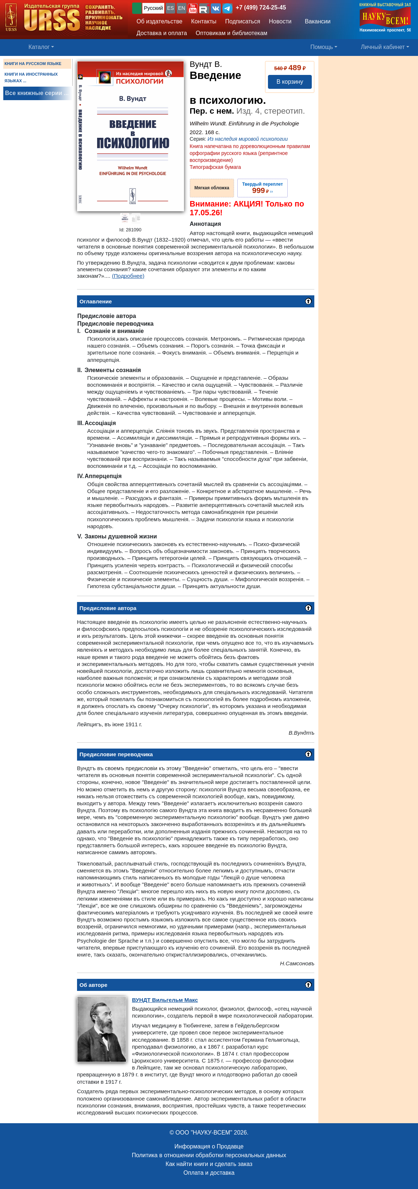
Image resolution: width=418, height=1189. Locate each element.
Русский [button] (153, 8)
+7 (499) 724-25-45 (261, 7)
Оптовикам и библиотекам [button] (231, 33)
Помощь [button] (321, 47)
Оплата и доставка (209, 1173)
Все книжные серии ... (37, 93)
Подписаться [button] (242, 21)
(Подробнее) (128, 276)
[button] (193, 8)
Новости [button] (280, 21)
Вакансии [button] (315, 21)
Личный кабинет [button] (383, 47)
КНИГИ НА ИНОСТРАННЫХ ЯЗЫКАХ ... (31, 77)
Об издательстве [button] (160, 21)
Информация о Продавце (209, 1146)
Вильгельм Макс (165, 1000)
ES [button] (170, 8)
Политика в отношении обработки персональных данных (209, 1155)
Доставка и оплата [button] (162, 33)
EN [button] (181, 8)
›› (262, 187)
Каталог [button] (39, 47)
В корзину (289, 82)
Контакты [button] (203, 21)
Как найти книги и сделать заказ (209, 1164)
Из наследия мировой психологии (247, 139)
